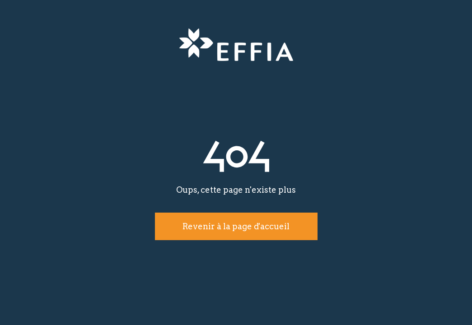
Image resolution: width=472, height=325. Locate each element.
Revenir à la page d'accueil (236, 226)
